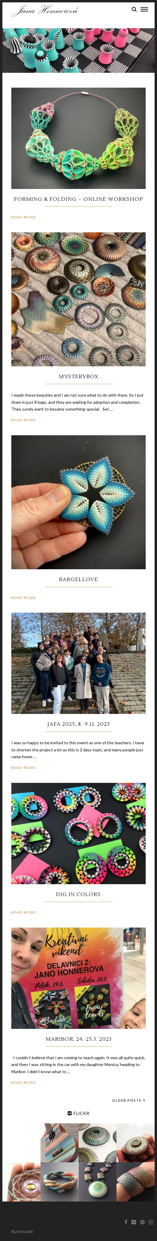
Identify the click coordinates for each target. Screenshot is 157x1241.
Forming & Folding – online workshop (78, 199)
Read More (23, 217)
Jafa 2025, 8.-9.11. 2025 (78, 724)
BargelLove (78, 579)
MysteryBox (79, 376)
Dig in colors (78, 894)
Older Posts (129, 1100)
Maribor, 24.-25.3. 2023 (79, 1039)
